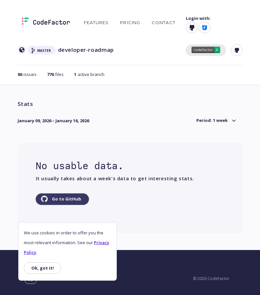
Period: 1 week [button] (212, 121)
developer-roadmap (86, 49)
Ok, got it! (42, 268)
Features (96, 22)
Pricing (130, 22)
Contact (164, 22)
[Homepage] (46, 22)
